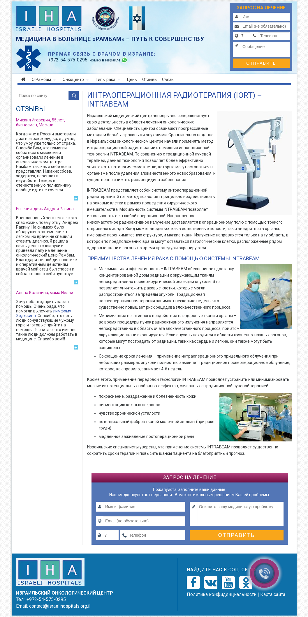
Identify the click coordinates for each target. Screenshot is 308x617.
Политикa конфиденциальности (221, 594)
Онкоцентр (76, 79)
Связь (168, 79)
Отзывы (149, 79)
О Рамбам (44, 79)
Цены (132, 79)
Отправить (261, 63)
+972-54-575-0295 (46, 599)
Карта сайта (272, 594)
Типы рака (108, 79)
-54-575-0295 (67, 60)
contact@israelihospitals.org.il (59, 606)
